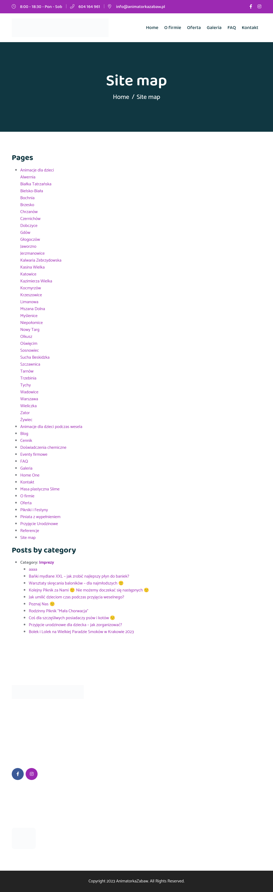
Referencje (29, 530)
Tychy (25, 385)
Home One (29, 475)
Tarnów (27, 371)
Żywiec (26, 419)
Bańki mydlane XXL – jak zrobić (62, 834)
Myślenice (29, 315)
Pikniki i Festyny (34, 510)
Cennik (26, 440)
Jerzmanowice (32, 253)
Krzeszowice (31, 295)
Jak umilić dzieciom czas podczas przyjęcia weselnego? (76, 597)
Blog (24, 433)
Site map (28, 537)
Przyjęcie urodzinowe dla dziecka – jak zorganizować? (75, 625)
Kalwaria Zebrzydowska (40, 260)
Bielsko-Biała (31, 191)
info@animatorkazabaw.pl (140, 6)
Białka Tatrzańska (35, 184)
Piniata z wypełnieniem (40, 517)
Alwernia (27, 177)
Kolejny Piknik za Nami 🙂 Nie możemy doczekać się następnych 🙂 (89, 590)
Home (152, 27)
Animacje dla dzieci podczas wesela (51, 426)
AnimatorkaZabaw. (132, 881)
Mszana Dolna (32, 309)
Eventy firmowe (33, 454)
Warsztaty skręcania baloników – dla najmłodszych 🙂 (76, 583)
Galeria (214, 27)
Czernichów (30, 218)
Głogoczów (30, 239)
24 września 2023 (28, 819)
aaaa (33, 569)
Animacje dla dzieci (37, 170)
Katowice (28, 274)
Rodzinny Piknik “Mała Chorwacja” (58, 611)
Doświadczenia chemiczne (43, 447)
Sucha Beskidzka (35, 357)
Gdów (25, 232)
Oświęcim (28, 343)
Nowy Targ (29, 329)
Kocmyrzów (30, 288)
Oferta (194, 27)
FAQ (231, 27)
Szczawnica (30, 364)
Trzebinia (28, 378)
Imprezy (46, 562)
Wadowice (29, 392)
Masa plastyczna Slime (40, 489)
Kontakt (250, 27)
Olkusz (26, 336)
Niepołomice (31, 322)
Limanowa (29, 302)
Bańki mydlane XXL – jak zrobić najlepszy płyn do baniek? (79, 576)
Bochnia (27, 198)
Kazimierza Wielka (36, 281)
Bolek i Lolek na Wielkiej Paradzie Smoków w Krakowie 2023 (81, 631)
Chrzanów (29, 211)
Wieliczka (28, 406)
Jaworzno (28, 246)
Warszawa (29, 399)
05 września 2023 (56, 845)
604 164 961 (89, 6)
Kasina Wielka (32, 267)
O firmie (172, 27)
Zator (25, 413)
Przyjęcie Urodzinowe (39, 523)
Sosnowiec (29, 350)
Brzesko (27, 205)
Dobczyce (29, 225)
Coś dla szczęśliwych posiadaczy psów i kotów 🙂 (72, 618)
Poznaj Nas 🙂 (42, 604)
